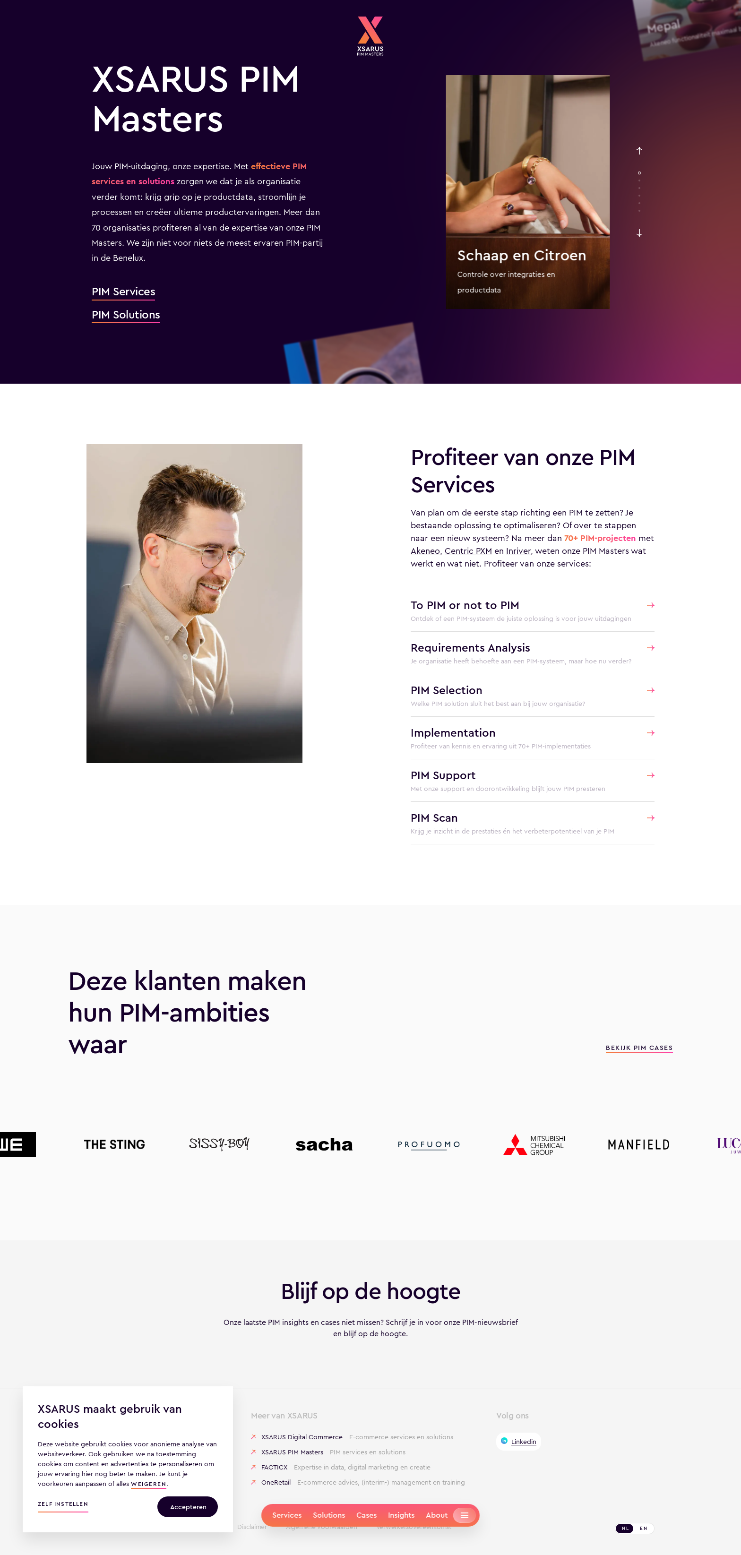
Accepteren (188, 1507)
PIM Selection (447, 690)
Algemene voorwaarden (321, 1527)
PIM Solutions (126, 315)
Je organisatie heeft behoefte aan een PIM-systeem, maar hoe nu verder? (521, 661)
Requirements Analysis (470, 648)
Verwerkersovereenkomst (413, 1527)
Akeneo (425, 551)
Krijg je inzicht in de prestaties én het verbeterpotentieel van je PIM (512, 831)
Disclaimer (252, 1527)
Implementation (453, 733)
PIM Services (123, 292)
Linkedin (523, 1441)
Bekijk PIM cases (639, 1048)
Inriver (518, 551)
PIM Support (443, 775)
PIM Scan (434, 818)
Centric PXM (468, 551)
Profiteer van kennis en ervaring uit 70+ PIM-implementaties (501, 746)
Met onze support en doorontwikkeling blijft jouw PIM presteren (508, 788)
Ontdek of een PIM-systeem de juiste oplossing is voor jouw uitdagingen (521, 618)
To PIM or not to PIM (465, 605)
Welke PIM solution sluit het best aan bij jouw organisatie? (498, 703)
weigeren (148, 1484)
